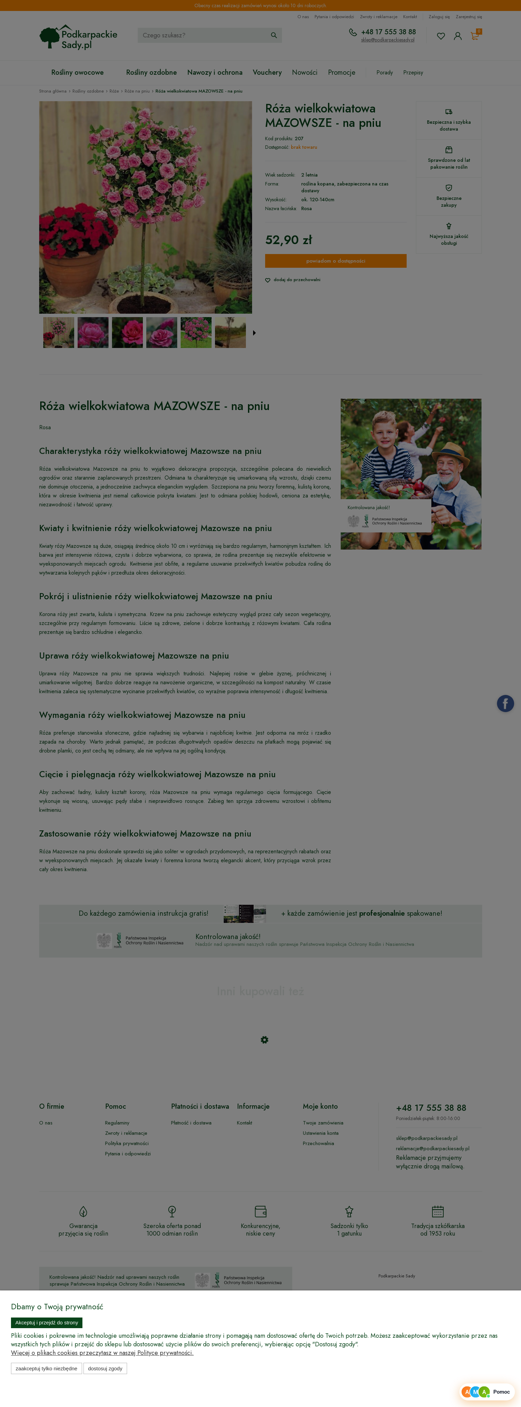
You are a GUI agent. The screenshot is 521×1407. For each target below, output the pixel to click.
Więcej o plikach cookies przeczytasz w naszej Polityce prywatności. (102, 1352)
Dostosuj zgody (105, 1368)
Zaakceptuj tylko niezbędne (46, 1368)
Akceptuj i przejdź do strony (46, 1322)
